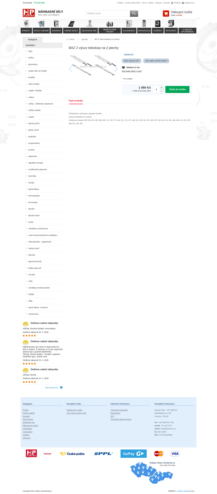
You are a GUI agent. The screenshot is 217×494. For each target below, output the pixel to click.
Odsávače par (29, 422)
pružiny (31, 150)
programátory (34, 143)
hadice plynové (34, 268)
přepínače (32, 156)
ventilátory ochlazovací (38, 228)
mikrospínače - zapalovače (39, 242)
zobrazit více (128, 54)
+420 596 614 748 (164, 422)
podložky (32, 136)
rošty (30, 281)
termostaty (32, 202)
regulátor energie (35, 163)
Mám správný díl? (131, 61)
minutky (31, 274)
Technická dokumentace (121, 419)
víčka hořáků (33, 84)
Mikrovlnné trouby (30, 426)
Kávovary (27, 438)
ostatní (31, 117)
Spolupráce (115, 413)
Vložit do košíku (177, 89)
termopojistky (34, 196)
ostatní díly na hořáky (37, 71)
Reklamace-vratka (74, 410)
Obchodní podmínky (119, 410)
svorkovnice (33, 314)
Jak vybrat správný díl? (76, 413)
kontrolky (32, 176)
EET (112, 416)
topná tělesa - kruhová (38, 307)
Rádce (151, 3)
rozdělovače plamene (37, 169)
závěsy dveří (33, 248)
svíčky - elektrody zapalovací (40, 104)
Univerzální (27, 432)
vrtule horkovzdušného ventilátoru (42, 235)
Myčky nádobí (29, 413)
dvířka (31, 58)
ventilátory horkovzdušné (39, 288)
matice (31, 97)
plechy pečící (34, 123)
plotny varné (33, 130)
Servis (144, 3)
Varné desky (28, 419)
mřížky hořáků (34, 110)
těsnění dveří (34, 215)
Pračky (26, 410)
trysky (30, 222)
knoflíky (31, 77)
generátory (33, 64)
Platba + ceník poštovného (128, 3)
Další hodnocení (54, 388)
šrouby (31, 183)
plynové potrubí (35, 261)
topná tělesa (33, 189)
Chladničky (27, 429)
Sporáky (26, 416)
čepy (30, 51)
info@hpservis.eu (165, 429)
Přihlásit (176, 3)
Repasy (158, 3)
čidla (30, 301)
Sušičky (26, 435)
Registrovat (188, 3)
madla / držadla (35, 90)
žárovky (31, 255)
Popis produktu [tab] (76, 101)
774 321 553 (39, 3)
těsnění (31, 209)
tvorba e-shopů (182, 491)
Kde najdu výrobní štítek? (156, 61)
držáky (31, 294)
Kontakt (166, 3)
